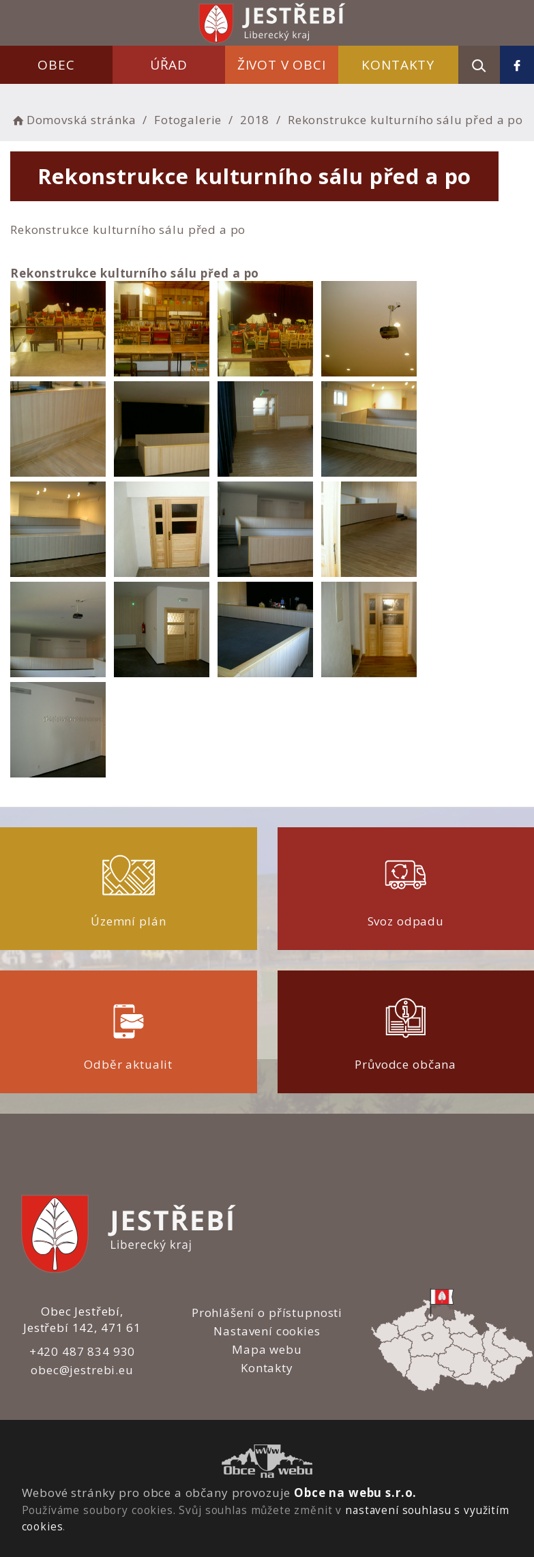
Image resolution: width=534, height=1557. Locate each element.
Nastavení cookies (266, 1331)
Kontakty (397, 65)
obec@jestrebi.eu (82, 1370)
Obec (56, 65)
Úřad (169, 65)
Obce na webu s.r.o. (355, 1492)
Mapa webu (267, 1349)
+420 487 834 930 (82, 1351)
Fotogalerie (188, 120)
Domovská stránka (73, 120)
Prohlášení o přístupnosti (267, 1312)
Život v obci (281, 65)
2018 (254, 120)
